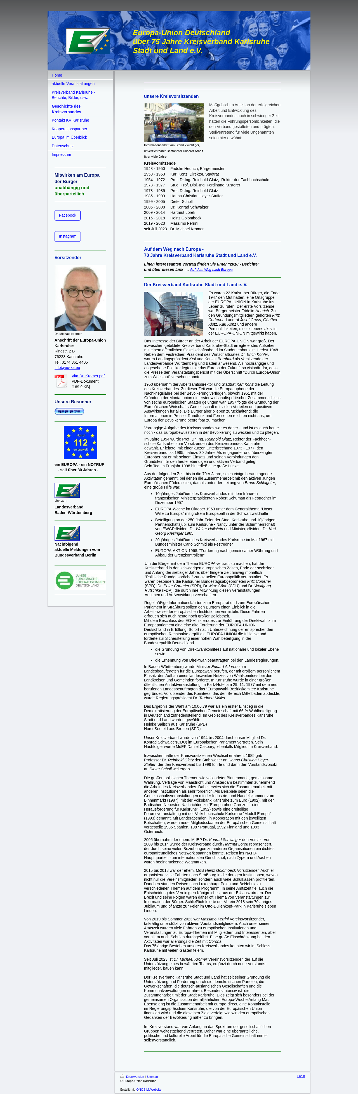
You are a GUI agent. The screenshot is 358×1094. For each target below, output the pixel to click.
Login (301, 1076)
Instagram (67, 236)
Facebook (67, 215)
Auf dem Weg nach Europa (211, 270)
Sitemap (152, 1076)
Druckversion (132, 1076)
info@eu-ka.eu (67, 367)
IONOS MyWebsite (148, 1089)
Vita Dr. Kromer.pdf (88, 376)
